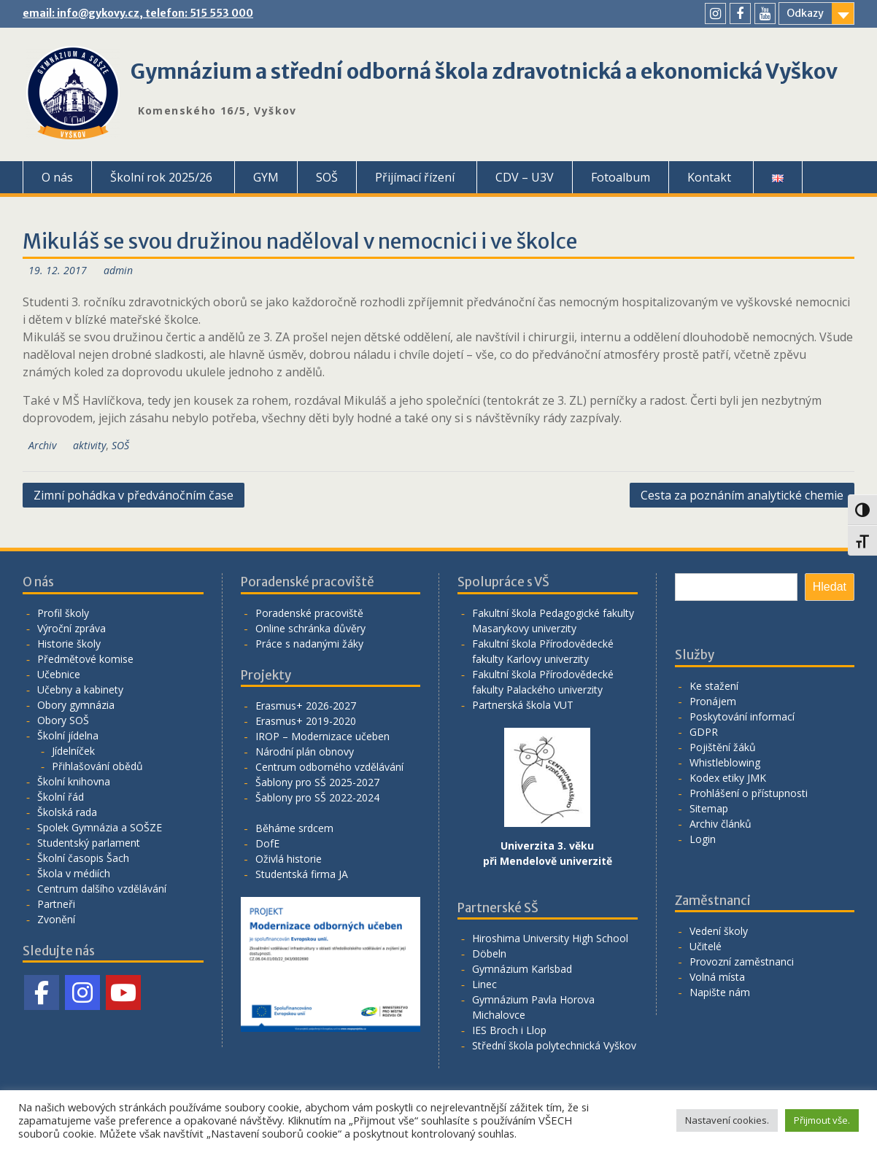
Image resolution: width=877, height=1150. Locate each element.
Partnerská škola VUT (522, 705)
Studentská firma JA (301, 874)
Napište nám (719, 992)
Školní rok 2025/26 (161, 177)
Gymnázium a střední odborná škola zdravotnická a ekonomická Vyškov (484, 71)
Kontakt (709, 177)
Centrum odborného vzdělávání (329, 767)
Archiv (42, 445)
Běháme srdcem (294, 828)
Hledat (829, 586)
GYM (266, 177)
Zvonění (56, 919)
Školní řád (60, 797)
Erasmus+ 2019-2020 (305, 721)
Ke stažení (713, 686)
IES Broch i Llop (509, 1030)
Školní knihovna (73, 781)
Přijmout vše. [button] (822, 1120)
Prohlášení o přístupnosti (748, 793)
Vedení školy (718, 931)
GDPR (703, 732)
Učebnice (58, 674)
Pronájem (712, 701)
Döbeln (489, 953)
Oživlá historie (288, 859)
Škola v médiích (73, 873)
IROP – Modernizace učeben (322, 736)
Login (702, 839)
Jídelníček (73, 751)
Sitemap (708, 808)
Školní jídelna (67, 735)
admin (118, 270)
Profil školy (63, 613)
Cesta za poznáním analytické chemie (742, 495)
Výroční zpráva (71, 628)
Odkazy (805, 13)
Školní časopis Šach (83, 858)
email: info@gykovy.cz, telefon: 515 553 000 (138, 13)
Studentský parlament (88, 843)
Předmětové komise (85, 659)
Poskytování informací (742, 716)
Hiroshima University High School (550, 938)
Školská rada (67, 812)
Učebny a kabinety (80, 689)
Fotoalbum (620, 177)
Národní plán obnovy (304, 751)
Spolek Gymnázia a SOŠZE (99, 827)
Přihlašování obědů (97, 766)
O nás (57, 177)
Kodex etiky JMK (727, 778)
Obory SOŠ (63, 720)
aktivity (89, 445)
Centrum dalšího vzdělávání (101, 888)
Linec (484, 984)
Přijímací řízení (415, 177)
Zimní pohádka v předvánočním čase (133, 495)
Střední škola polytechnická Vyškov (554, 1045)
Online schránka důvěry (310, 628)
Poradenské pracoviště (309, 613)
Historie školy (69, 643)
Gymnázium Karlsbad (522, 969)
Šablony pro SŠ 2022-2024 (317, 797)
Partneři (56, 904)
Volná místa (717, 977)
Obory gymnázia (76, 705)
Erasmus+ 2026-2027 (305, 705)
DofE (267, 843)
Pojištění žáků (722, 747)
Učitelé (705, 946)
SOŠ (327, 177)
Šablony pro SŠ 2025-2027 (317, 782)
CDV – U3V (524, 177)
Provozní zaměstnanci (741, 961)
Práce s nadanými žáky (309, 643)
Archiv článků (720, 824)
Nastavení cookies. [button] (727, 1120)
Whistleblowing (724, 762)
